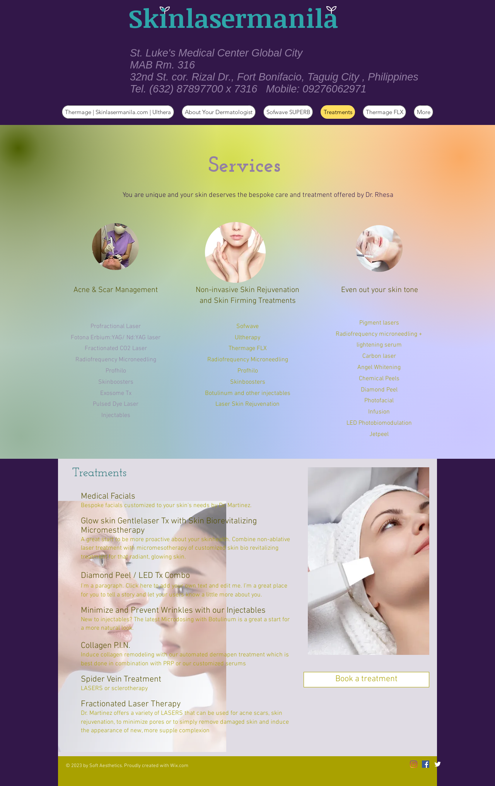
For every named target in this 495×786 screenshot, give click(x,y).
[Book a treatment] (366, 679)
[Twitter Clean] (437, 764)
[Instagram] (413, 764)
